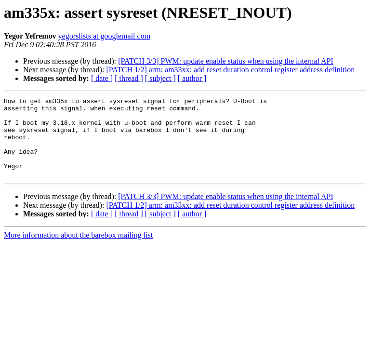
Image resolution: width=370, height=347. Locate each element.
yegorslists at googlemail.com (104, 36)
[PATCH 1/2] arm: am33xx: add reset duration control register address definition (230, 70)
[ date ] (102, 78)
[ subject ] (160, 78)
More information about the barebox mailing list (78, 251)
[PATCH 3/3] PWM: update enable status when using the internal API (225, 61)
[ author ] (192, 78)
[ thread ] (129, 78)
